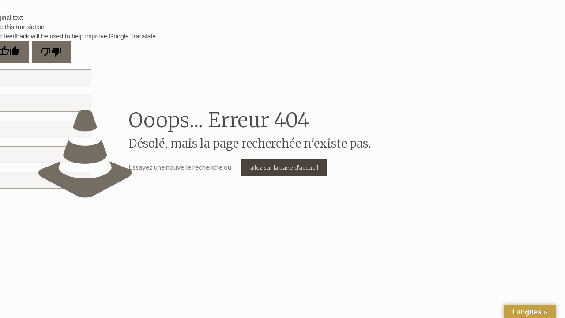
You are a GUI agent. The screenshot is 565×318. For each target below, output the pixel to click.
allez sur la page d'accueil (284, 167)
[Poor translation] (51, 52)
